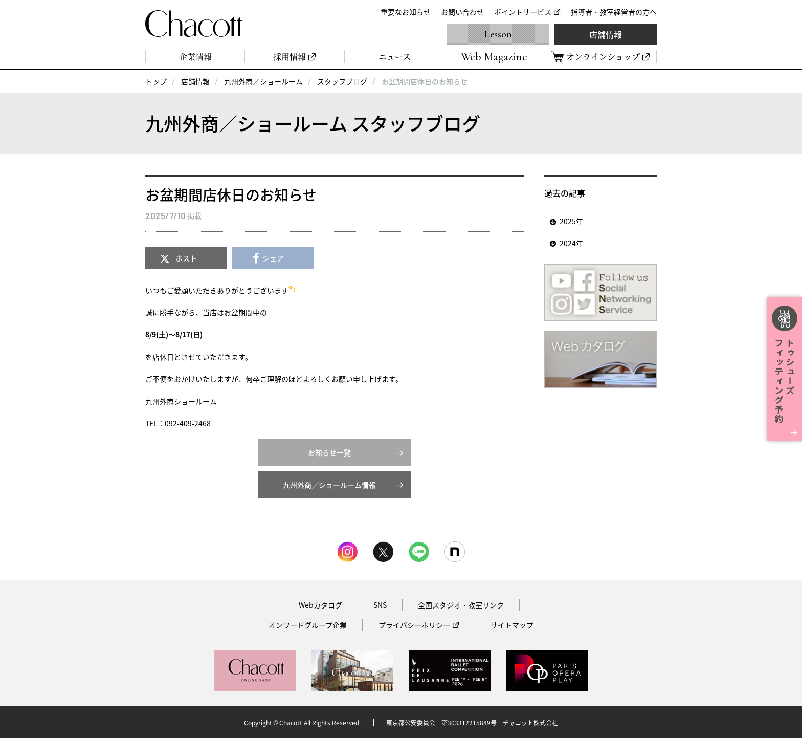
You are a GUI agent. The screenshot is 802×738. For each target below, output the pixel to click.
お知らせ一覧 (329, 452)
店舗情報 (605, 34)
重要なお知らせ (406, 12)
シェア (273, 258)
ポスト (186, 258)
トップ (156, 81)
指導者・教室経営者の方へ (614, 12)
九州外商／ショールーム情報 (329, 485)
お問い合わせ (462, 12)
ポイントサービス (522, 12)
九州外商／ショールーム (263, 81)
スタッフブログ (342, 81)
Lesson (498, 34)
